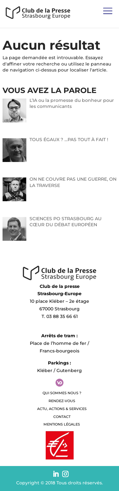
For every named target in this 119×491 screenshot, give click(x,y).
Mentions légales (61, 424)
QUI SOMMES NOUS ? (62, 393)
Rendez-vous (62, 401)
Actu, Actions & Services (62, 409)
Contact (61, 416)
